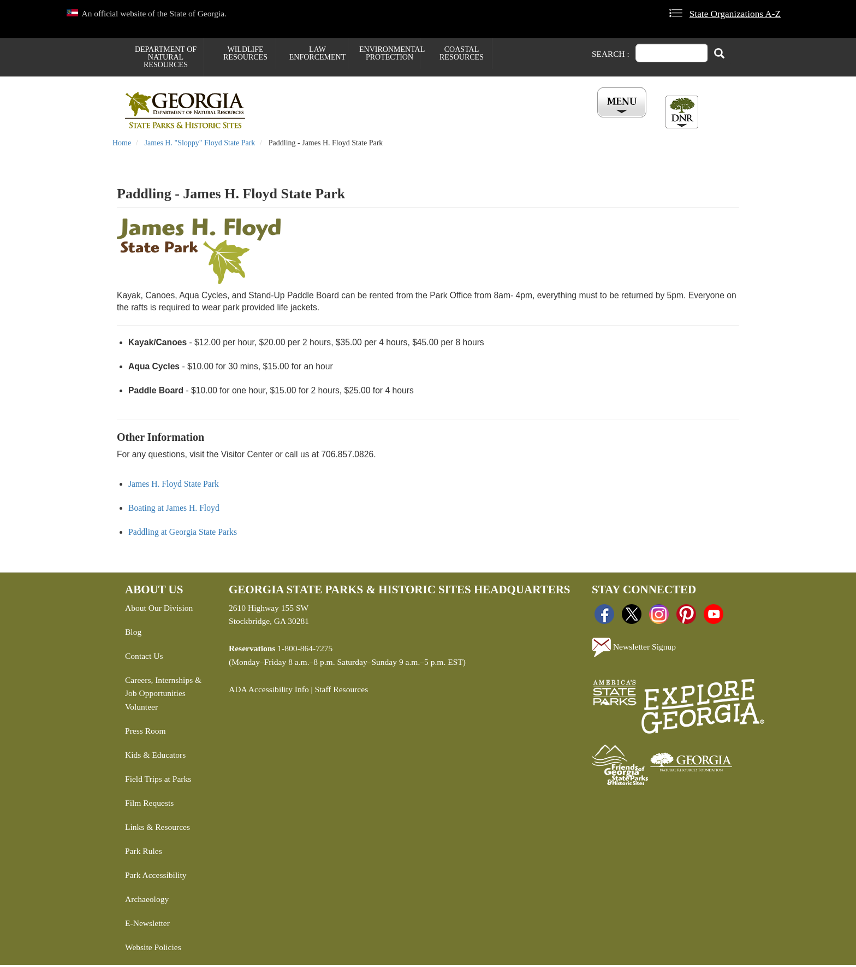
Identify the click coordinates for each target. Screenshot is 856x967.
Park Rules (143, 853)
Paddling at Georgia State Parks (182, 533)
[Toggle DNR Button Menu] (681, 112)
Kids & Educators (155, 757)
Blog (133, 633)
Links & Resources (157, 829)
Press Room (145, 733)
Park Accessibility (156, 877)
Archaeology (147, 901)
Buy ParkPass (489, 120)
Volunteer (141, 709)
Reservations (363, 120)
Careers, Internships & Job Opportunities (163, 688)
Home (121, 145)
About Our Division (159, 609)
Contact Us (144, 657)
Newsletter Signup (634, 649)
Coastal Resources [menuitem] (461, 53)
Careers (426, 120)
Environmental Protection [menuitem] (389, 53)
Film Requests (149, 805)
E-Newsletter (147, 925)
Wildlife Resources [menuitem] (245, 53)
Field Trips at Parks (158, 781)
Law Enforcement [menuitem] (317, 53)
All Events (559, 120)
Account (618, 120)
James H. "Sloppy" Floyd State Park (200, 145)
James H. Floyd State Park (173, 485)
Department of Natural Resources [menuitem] (166, 57)
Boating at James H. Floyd (173, 509)
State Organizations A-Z (735, 14)
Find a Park (293, 120)
